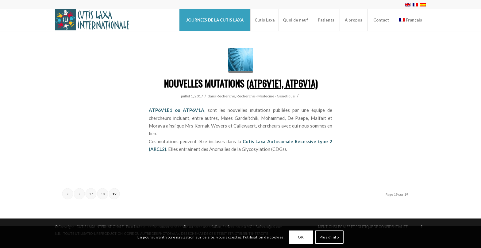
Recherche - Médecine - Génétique (266, 96)
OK (301, 237)
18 (103, 194)
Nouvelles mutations (240, 83)
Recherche (226, 96)
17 (91, 194)
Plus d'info (329, 237)
